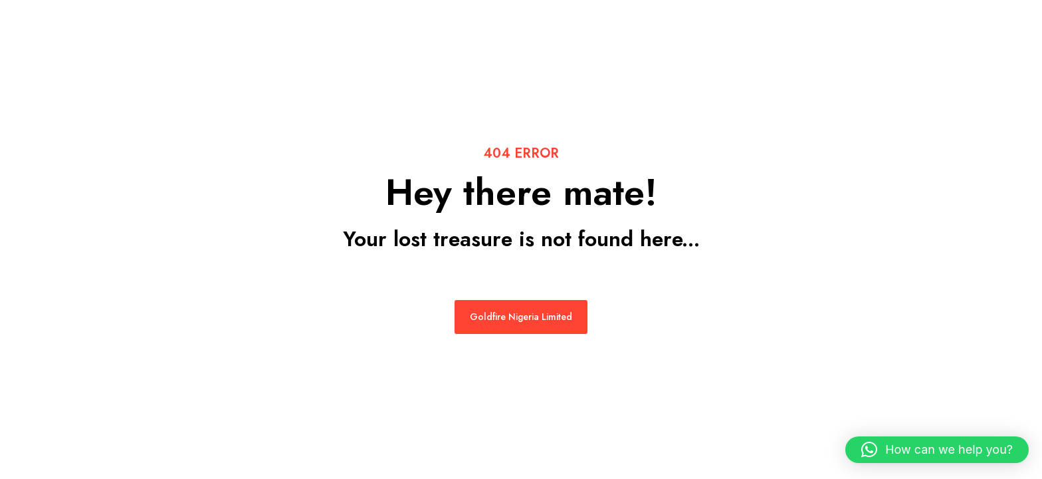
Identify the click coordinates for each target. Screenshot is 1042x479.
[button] (937, 449)
